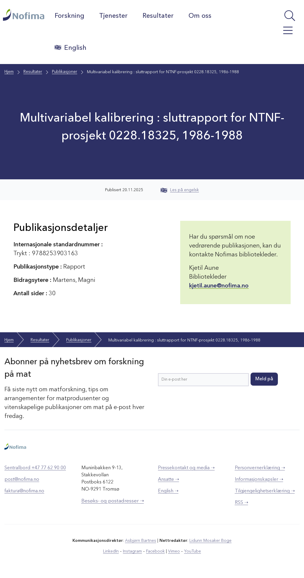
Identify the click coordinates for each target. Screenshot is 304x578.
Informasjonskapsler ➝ (259, 479)
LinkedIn (111, 551)
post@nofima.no (21, 479)
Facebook (155, 551)
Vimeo (174, 551)
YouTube (192, 551)
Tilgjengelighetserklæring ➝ (265, 490)
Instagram (132, 551)
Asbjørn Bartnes (140, 540)
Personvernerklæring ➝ (260, 467)
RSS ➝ (241, 502)
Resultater (158, 16)
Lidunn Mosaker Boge (210, 540)
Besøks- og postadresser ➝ (112, 500)
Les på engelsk (180, 190)
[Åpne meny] (281, 33)
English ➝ (168, 490)
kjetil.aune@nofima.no (218, 286)
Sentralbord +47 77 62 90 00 (35, 467)
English (71, 47)
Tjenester (113, 16)
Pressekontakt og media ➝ (186, 467)
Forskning (70, 16)
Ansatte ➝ (168, 479)
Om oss (200, 16)
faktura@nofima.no (24, 490)
